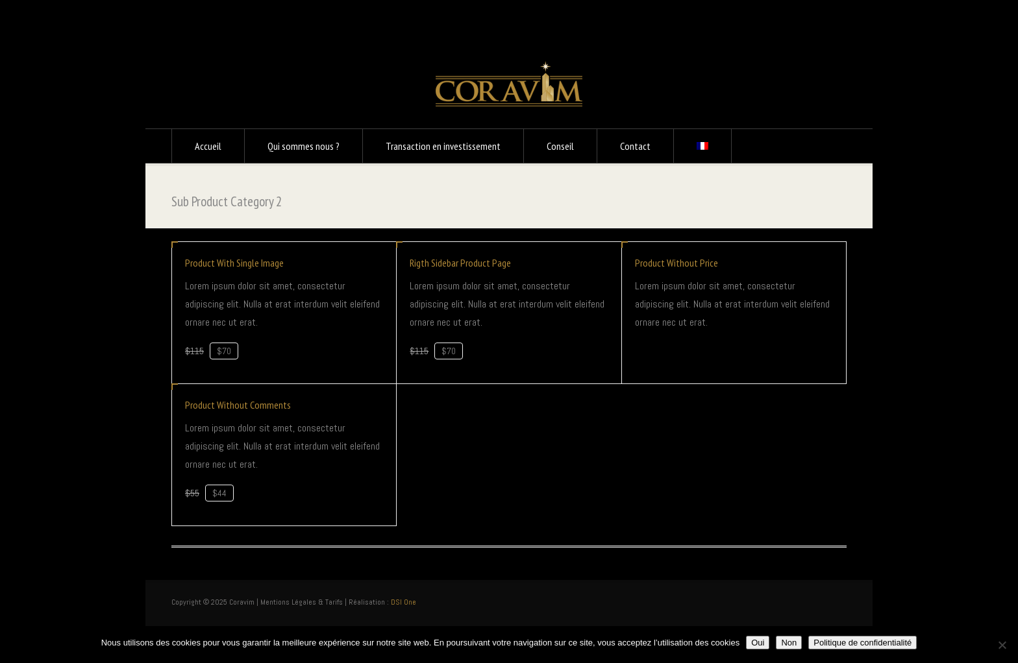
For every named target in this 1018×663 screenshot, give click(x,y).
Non (789, 642)
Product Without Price (676, 262)
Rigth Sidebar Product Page (460, 262)
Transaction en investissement (443, 145)
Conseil (560, 145)
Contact (635, 145)
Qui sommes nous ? (303, 145)
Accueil (208, 145)
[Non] (1001, 644)
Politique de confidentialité (862, 642)
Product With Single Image (234, 262)
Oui (757, 642)
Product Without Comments (238, 404)
